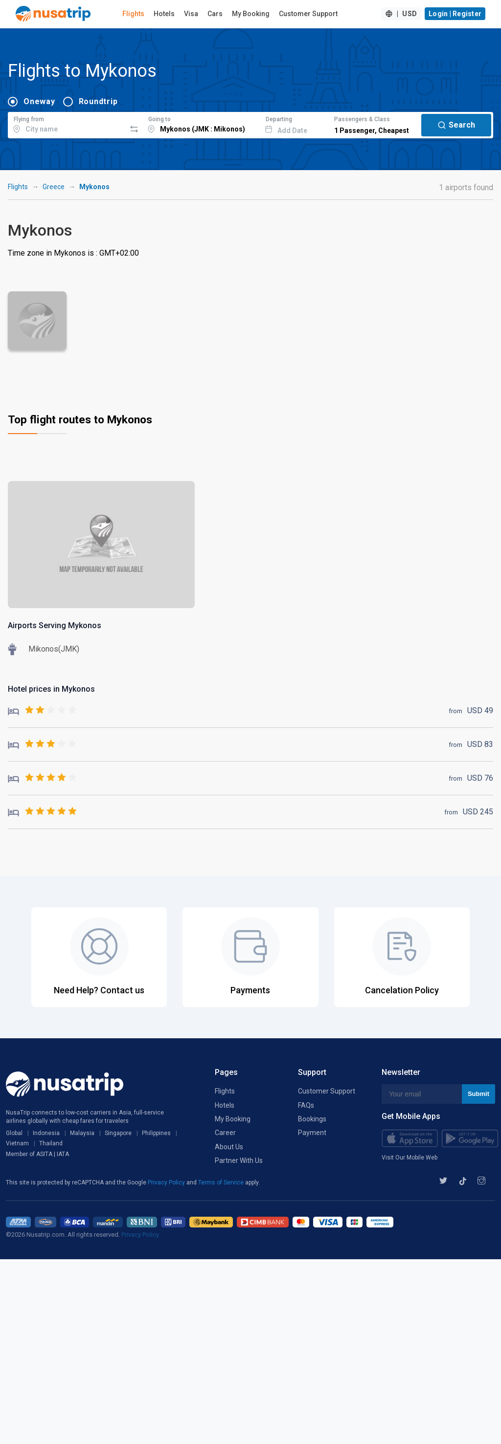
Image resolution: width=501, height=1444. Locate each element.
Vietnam (17, 1143)
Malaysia (82, 1133)
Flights (133, 14)
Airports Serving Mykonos (54, 625)
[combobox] (67, 123)
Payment (312, 1133)
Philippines (156, 1133)
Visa (191, 14)
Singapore (118, 1133)
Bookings (312, 1119)
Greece (54, 187)
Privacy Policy (167, 1182)
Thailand (51, 1143)
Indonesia (46, 1133)
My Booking (251, 14)
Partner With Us (239, 1160)
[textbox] (67, 123)
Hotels (164, 14)
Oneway (39, 101)
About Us (229, 1147)
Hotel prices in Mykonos (51, 689)
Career (225, 1133)
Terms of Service (221, 1182)
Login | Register (455, 14)
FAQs (306, 1105)
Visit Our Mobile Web (409, 1157)
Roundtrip (98, 101)
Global (14, 1133)
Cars (215, 14)
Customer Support (308, 14)
